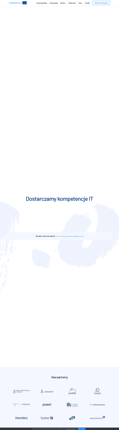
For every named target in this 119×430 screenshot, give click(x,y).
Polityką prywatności (71, 428)
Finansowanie (54, 3)
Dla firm (62, 3)
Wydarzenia (72, 3)
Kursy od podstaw (41, 3)
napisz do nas (80, 236)
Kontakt (87, 3)
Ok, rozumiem (82, 428)
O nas (79, 3)
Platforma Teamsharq (101, 3)
